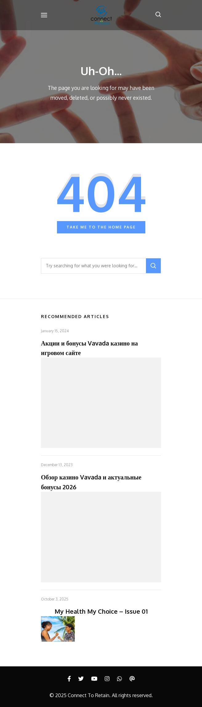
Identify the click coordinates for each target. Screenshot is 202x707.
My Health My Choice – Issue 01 (101, 611)
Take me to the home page (101, 227)
